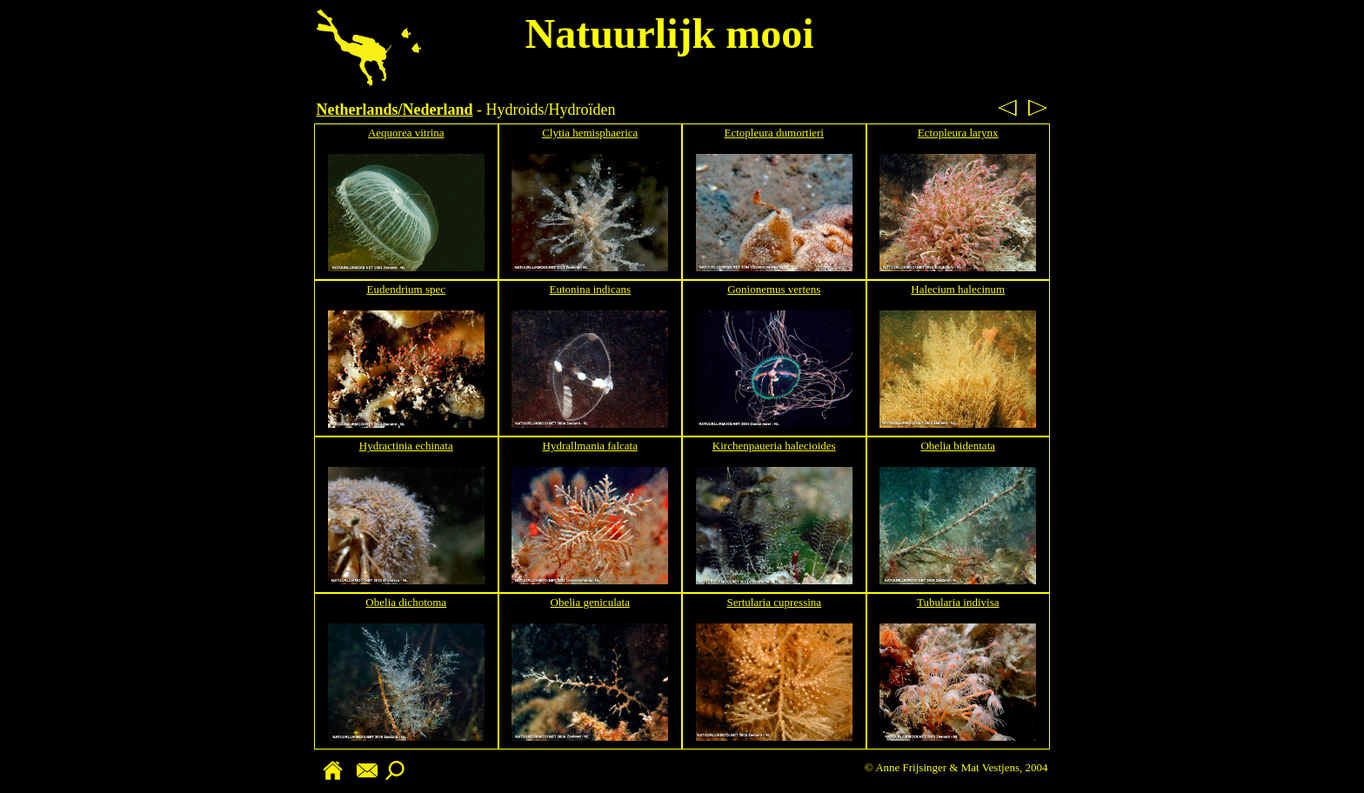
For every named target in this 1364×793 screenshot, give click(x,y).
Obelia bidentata (957, 445)
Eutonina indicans (590, 289)
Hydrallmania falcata (590, 445)
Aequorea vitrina (406, 132)
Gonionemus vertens (773, 289)
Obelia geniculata (590, 602)
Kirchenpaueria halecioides (774, 445)
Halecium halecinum (958, 289)
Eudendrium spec (405, 289)
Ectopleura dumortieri (774, 132)
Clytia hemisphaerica (590, 132)
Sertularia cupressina (773, 602)
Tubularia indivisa (958, 602)
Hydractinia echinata (406, 445)
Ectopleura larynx (958, 132)
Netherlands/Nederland (395, 109)
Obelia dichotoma (405, 602)
